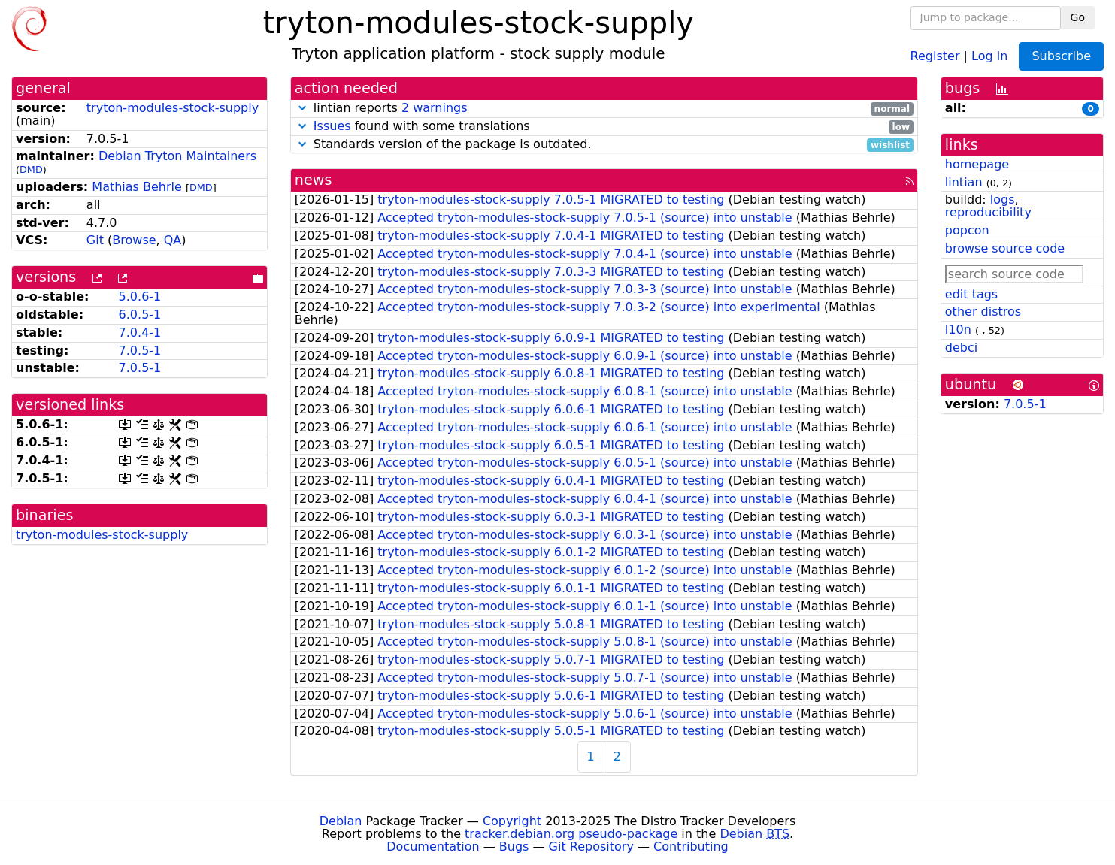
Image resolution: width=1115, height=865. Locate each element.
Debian (341, 821)
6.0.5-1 (140, 314)
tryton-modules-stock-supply (172, 108)
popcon (967, 230)
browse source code (1005, 248)
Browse (134, 240)
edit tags (971, 294)
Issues (332, 126)
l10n (958, 329)
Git (95, 240)
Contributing (691, 846)
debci (961, 347)
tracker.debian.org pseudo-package (571, 834)
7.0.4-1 (140, 332)
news (313, 180)
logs (1002, 199)
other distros (983, 311)
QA (173, 240)
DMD (31, 169)
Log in (989, 55)
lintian (964, 182)
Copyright (512, 821)
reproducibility (988, 212)
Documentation (432, 846)
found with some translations (604, 126)
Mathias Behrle (137, 187)
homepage (977, 164)
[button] (302, 108)
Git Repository (591, 846)
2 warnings (434, 108)
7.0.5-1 (140, 350)
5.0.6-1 (140, 296)
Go (1078, 17)
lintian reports (604, 108)
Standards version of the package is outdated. (604, 144)
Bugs (514, 846)
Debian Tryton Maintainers (177, 156)
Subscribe (1061, 56)
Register (935, 55)
